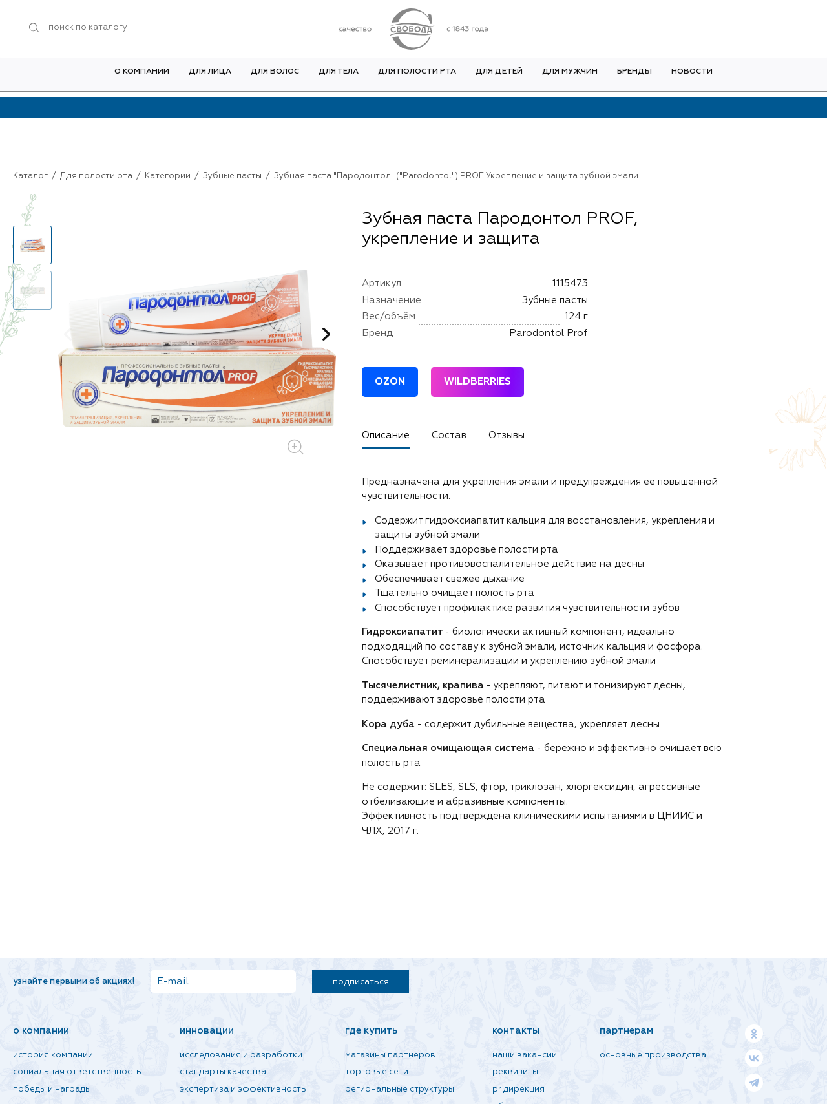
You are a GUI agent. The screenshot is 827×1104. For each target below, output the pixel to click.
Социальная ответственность (77, 1072)
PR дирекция (518, 1089)
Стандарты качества (223, 1072)
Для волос (275, 77)
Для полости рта (417, 77)
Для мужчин (570, 77)
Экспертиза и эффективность (243, 1089)
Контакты (515, 1030)
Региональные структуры (399, 1089)
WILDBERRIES (477, 382)
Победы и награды (52, 1089)
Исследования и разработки (241, 1055)
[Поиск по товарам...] (82, 27)
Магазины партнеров (390, 1055)
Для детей (499, 77)
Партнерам (626, 1030)
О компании (141, 77)
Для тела (339, 77)
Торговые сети (376, 1072)
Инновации (207, 1030)
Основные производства (653, 1055)
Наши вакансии (524, 1055)
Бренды (634, 77)
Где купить (371, 1030)
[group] (197, 348)
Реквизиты (515, 1072)
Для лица (210, 77)
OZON (390, 382)
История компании (53, 1055)
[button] (326, 334)
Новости (692, 77)
